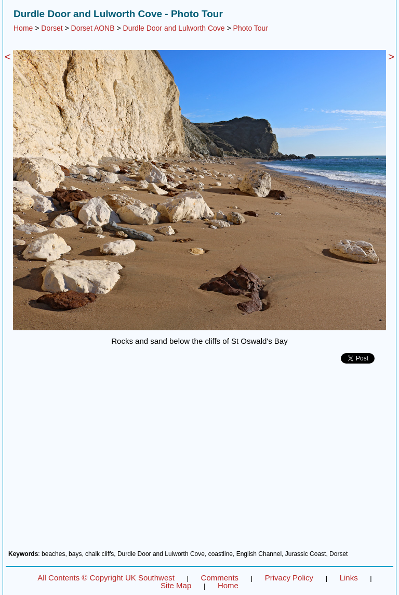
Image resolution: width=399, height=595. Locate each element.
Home (23, 28)
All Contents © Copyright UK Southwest (106, 577)
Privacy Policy (289, 577)
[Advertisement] (199, 461)
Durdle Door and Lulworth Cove (174, 28)
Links (349, 577)
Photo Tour (250, 28)
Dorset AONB (93, 28)
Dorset (51, 28)
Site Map (176, 585)
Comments (220, 577)
